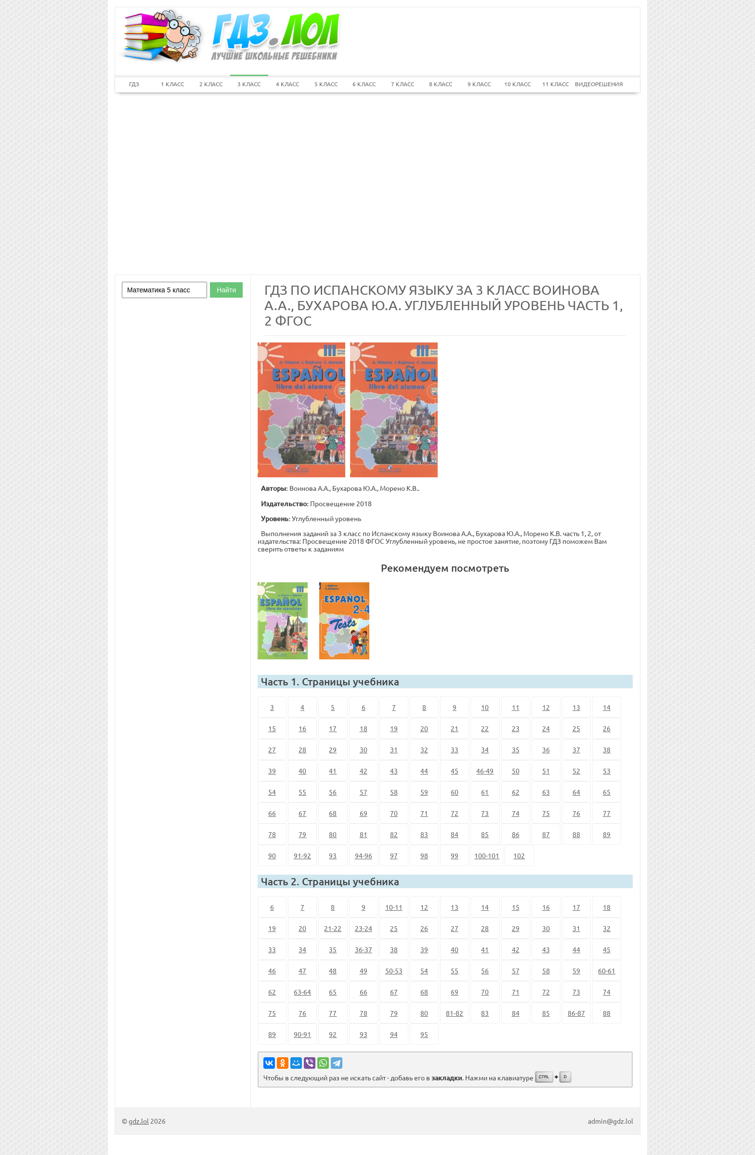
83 (424, 834)
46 (272, 970)
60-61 (606, 970)
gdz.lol (139, 1120)
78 (272, 834)
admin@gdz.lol (610, 1120)
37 (576, 749)
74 (516, 813)
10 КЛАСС (517, 84)
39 (272, 770)
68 (333, 813)
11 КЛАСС (555, 84)
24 (546, 728)
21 (454, 728)
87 (546, 834)
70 (394, 813)
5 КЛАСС (326, 84)
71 (424, 813)
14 (607, 707)
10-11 (394, 907)
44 (424, 770)
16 (302, 728)
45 (454, 770)
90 (272, 855)
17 (333, 728)
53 (607, 770)
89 (607, 834)
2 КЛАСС (210, 84)
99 (454, 855)
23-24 (363, 928)
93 (333, 855)
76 (576, 813)
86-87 (576, 1013)
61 (485, 792)
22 (485, 728)
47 (302, 970)
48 (333, 970)
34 (485, 749)
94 (394, 1034)
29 (333, 749)
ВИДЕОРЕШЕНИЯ (594, 84)
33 (454, 749)
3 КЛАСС (248, 84)
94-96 (363, 855)
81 (363, 834)
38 (607, 749)
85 (485, 834)
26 (607, 728)
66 (272, 813)
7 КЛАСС (402, 84)
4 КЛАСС (287, 84)
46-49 (485, 770)
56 (333, 792)
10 (485, 707)
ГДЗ (134, 84)
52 (576, 770)
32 (424, 749)
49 (363, 970)
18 (363, 728)
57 (363, 792)
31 (394, 749)
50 (516, 770)
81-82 (454, 1013)
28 (302, 749)
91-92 (302, 855)
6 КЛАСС (364, 84)
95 (424, 1034)
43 (394, 770)
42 (363, 770)
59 (424, 792)
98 (424, 855)
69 (363, 813)
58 (394, 792)
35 (516, 749)
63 (546, 792)
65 (607, 792)
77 (607, 813)
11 (516, 707)
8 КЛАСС (440, 84)
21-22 (332, 928)
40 (302, 770)
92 (333, 1034)
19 (394, 728)
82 (394, 834)
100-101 (486, 855)
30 (363, 749)
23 (516, 728)
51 (546, 770)
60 (454, 792)
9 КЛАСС (479, 84)
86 (516, 834)
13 (576, 707)
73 (485, 813)
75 (546, 813)
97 (394, 855)
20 (424, 728)
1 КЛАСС (172, 84)
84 (454, 834)
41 (333, 770)
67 (302, 813)
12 (546, 707)
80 (333, 834)
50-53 (394, 970)
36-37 (363, 949)
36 (546, 749)
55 (302, 792)
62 (516, 792)
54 (272, 792)
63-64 (302, 991)
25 (576, 728)
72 (454, 813)
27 (272, 749)
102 (519, 855)
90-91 (302, 1034)
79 (302, 834)
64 (576, 792)
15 (272, 728)
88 (576, 834)
